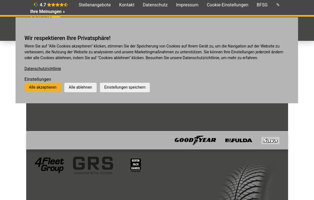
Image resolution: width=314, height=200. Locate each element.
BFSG (262, 5)
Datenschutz (155, 5)
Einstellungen (38, 79)
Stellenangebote (95, 5)
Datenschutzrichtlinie (43, 68)
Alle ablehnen (80, 87)
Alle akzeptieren (43, 87)
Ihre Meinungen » (47, 11)
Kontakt (126, 5)
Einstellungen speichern (124, 87)
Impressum (187, 5)
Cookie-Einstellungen (227, 5)
